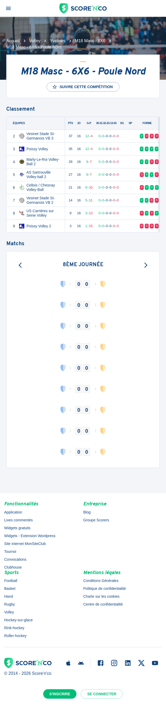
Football (10, 581)
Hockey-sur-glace (18, 620)
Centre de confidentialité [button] (103, 604)
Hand (8, 596)
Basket (9, 588)
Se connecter (101, 694)
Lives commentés (18, 520)
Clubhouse (13, 567)
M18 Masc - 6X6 (90, 41)
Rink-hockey (14, 628)
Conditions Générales (101, 581)
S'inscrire (59, 694)
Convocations (15, 559)
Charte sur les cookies (101, 596)
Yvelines (57, 41)
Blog (87, 512)
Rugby (9, 604)
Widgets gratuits (17, 528)
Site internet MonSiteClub (25, 544)
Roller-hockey (15, 636)
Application (13, 512)
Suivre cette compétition (82, 86)
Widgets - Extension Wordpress (30, 536)
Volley (35, 41)
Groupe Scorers (96, 520)
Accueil (13, 41)
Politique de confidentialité (104, 588)
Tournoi (10, 551)
